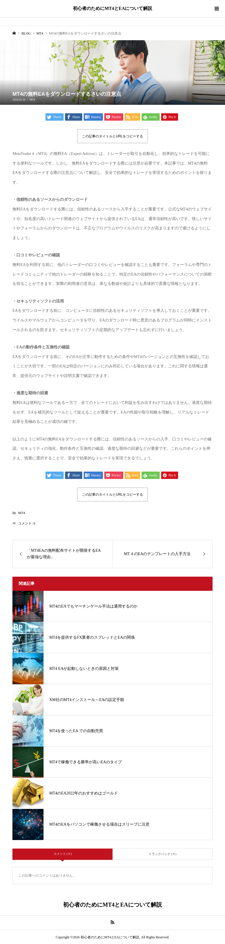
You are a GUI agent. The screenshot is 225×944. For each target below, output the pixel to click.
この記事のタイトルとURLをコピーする (112, 136)
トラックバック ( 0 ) (162, 854)
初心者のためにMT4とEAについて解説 (112, 8)
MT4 (32, 99)
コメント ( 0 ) (62, 853)
